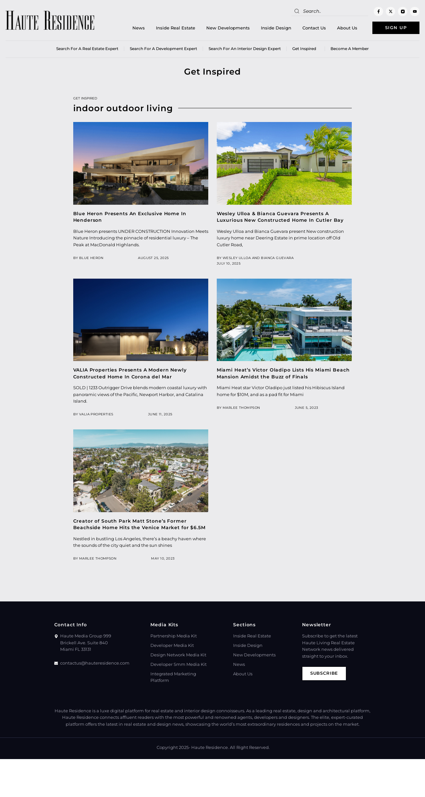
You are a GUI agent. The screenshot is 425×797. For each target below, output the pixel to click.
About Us (346, 28)
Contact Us (313, 28)
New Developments (227, 28)
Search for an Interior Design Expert (245, 48)
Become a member (350, 48)
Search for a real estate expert (87, 48)
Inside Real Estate (175, 28)
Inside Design (275, 28)
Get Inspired (305, 49)
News (138, 28)
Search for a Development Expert (163, 48)
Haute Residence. (210, 747)
